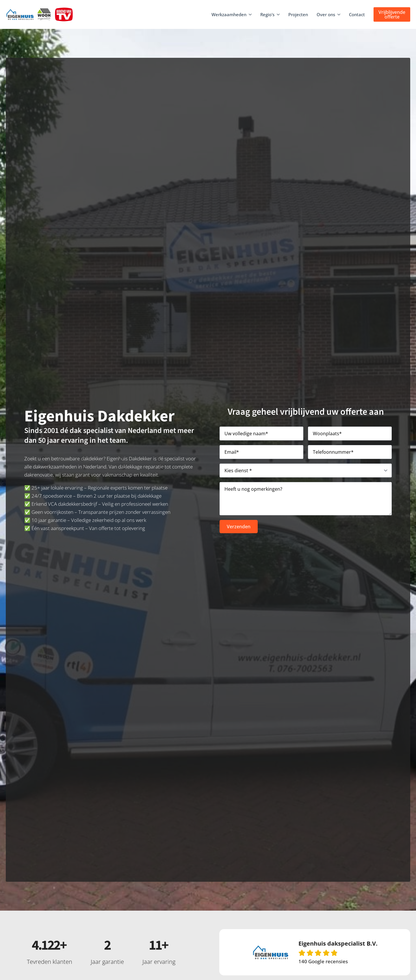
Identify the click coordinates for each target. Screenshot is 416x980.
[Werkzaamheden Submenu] (250, 15)
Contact (357, 14)
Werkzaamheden (228, 14)
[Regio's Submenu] (278, 15)
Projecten (298, 14)
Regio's (267, 14)
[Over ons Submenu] (339, 15)
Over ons (326, 14)
